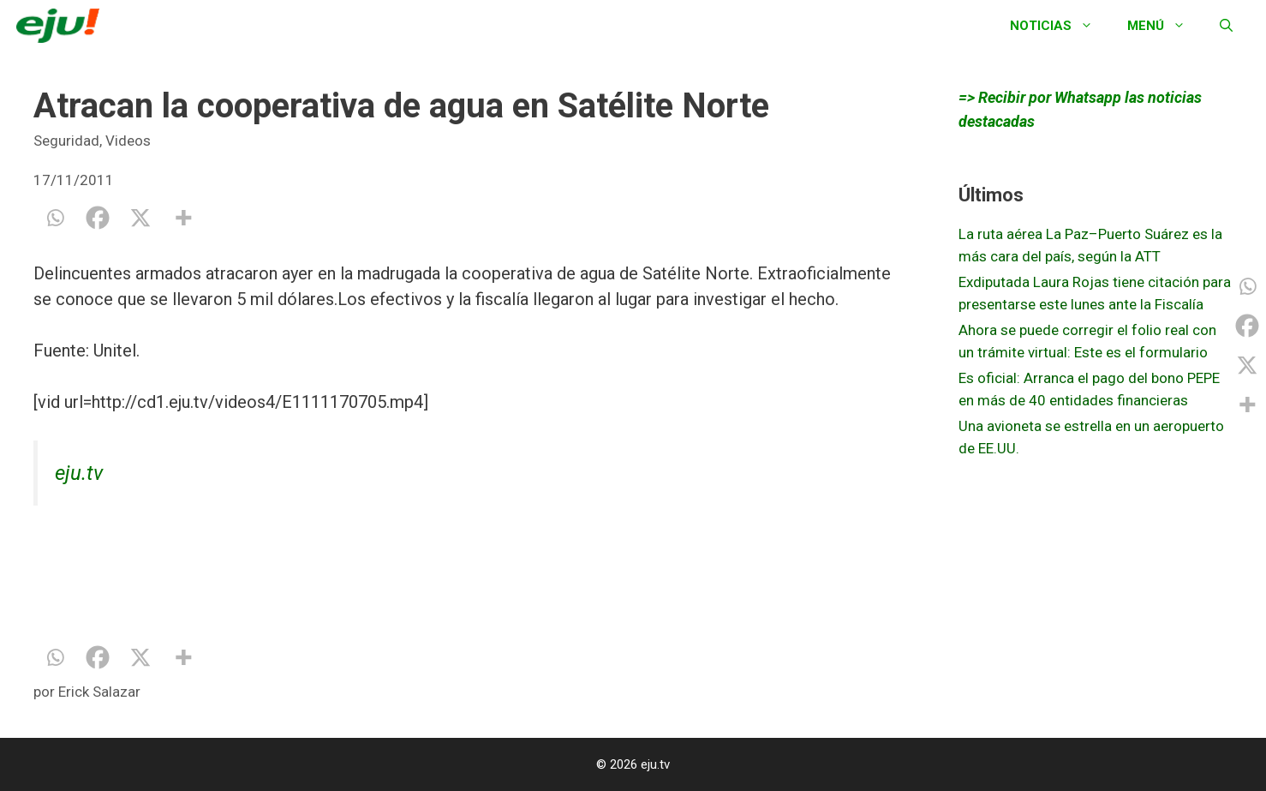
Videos (128, 140)
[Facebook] (97, 217)
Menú (1165, 25)
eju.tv (79, 473)
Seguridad (66, 140)
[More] (183, 217)
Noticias (1060, 25)
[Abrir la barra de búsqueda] (1226, 25)
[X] (140, 217)
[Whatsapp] (55, 217)
